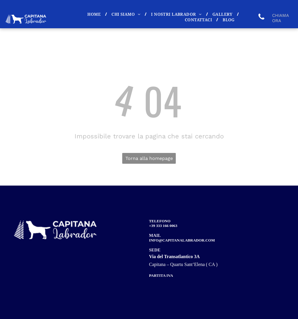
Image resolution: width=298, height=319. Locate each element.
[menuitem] (95, 14)
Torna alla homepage (149, 158)
